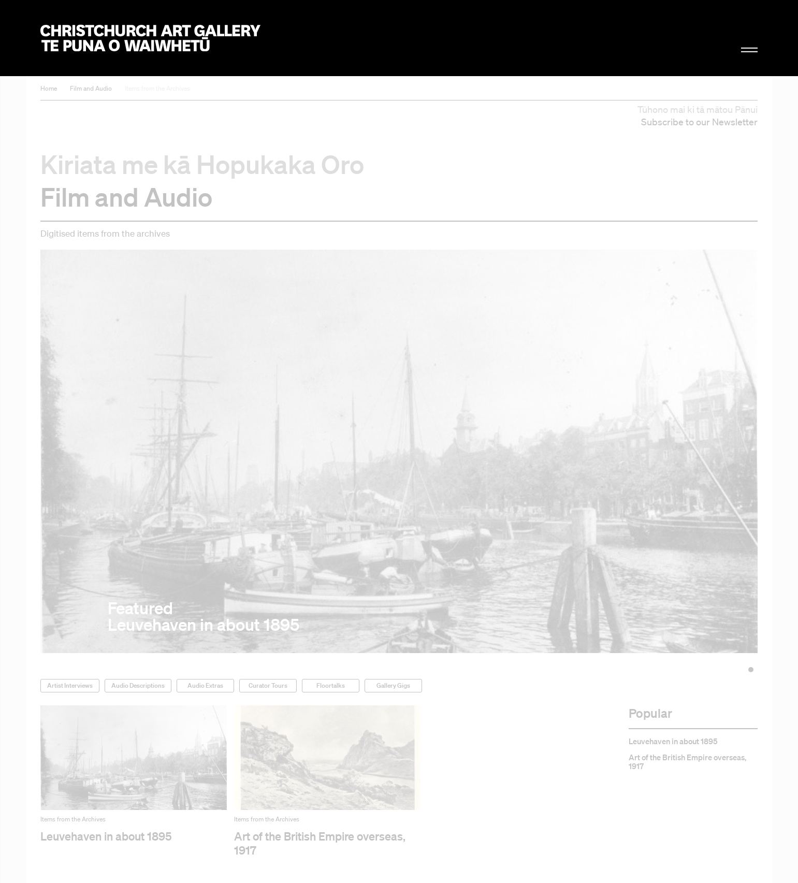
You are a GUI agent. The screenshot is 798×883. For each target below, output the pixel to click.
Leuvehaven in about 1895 (673, 741)
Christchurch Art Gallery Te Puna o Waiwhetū (150, 38)
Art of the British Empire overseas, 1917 (687, 761)
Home (48, 88)
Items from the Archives (157, 88)
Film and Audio (91, 88)
